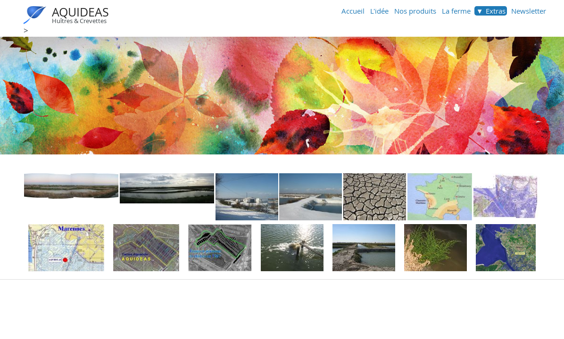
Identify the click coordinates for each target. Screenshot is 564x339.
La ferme (456, 11)
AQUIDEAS (80, 12)
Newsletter (528, 11)
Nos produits (415, 11)
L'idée (379, 11)
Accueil (353, 11)
